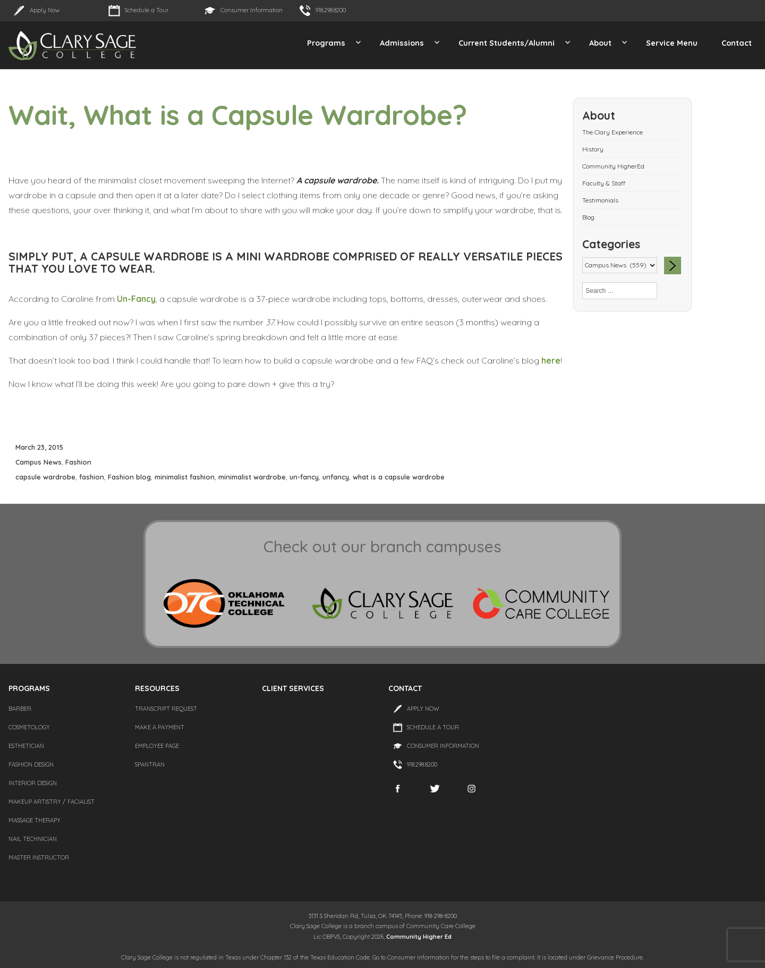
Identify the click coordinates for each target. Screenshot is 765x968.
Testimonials (600, 200)
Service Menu (672, 43)
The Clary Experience (612, 132)
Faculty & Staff (603, 183)
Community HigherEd (613, 166)
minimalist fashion (185, 477)
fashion (91, 477)
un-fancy (304, 477)
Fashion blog (129, 477)
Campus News (38, 462)
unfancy (335, 477)
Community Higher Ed (419, 936)
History (593, 149)
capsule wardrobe (45, 477)
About (600, 43)
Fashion (78, 462)
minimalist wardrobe (252, 477)
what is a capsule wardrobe (399, 477)
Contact (736, 43)
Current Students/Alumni (506, 43)
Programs (326, 43)
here (549, 360)
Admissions (402, 43)
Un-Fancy (136, 298)
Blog (588, 217)
